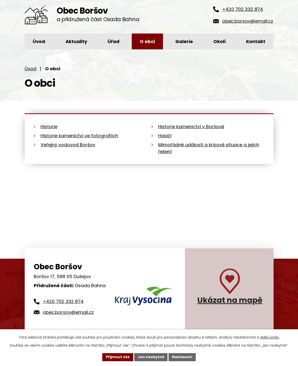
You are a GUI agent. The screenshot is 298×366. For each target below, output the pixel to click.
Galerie (184, 41)
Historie (49, 126)
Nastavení (182, 356)
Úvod (39, 41)
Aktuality (76, 41)
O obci (147, 41)
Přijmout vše (118, 356)
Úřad (113, 41)
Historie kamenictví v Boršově (191, 126)
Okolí (219, 41)
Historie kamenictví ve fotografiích (79, 135)
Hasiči (165, 135)
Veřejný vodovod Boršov (68, 145)
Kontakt (255, 41)
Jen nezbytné (151, 356)
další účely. (270, 337)
